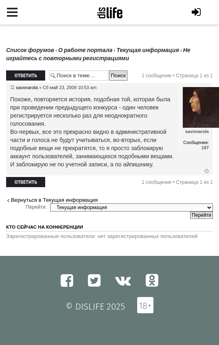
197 (205, 147)
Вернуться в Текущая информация (54, 200)
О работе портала (85, 50)
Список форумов (30, 50)
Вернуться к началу (206, 171)
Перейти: (36, 207)
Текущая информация (147, 50)
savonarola (27, 87)
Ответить (25, 75)
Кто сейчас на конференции (44, 227)
